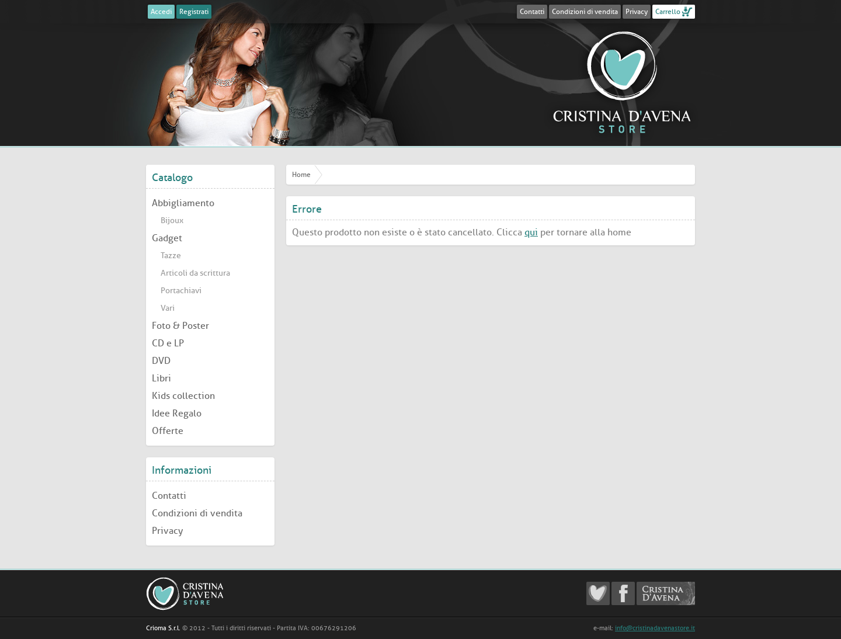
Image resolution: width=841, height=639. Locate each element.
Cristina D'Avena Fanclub (598, 593)
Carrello (667, 12)
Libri (161, 378)
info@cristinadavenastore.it (655, 628)
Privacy (636, 12)
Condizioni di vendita (585, 12)
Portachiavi (181, 291)
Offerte (167, 430)
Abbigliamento (183, 203)
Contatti (532, 12)
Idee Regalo (176, 413)
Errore (307, 209)
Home (301, 175)
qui (531, 232)
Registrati (193, 12)
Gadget (167, 238)
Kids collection (183, 395)
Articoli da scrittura (195, 273)
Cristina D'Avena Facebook (623, 593)
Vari (168, 308)
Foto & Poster (180, 325)
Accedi (161, 12)
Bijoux (172, 220)
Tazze (171, 256)
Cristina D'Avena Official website (666, 593)
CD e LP (168, 343)
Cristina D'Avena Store (622, 81)
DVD (161, 360)
